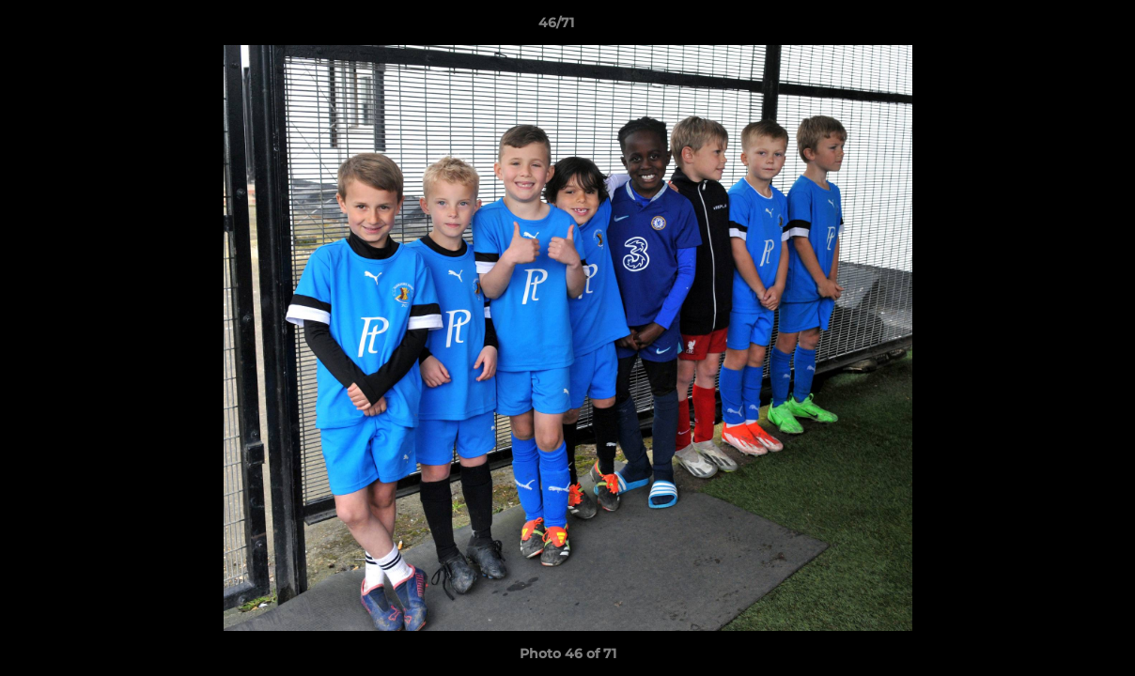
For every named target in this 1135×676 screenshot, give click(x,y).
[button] (1056, 27)
